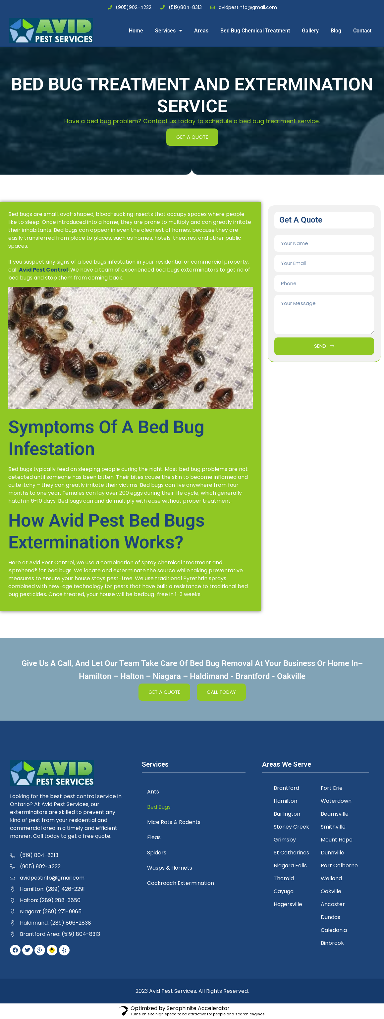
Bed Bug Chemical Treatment (255, 30)
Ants (154, 791)
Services (168, 30)
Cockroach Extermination (181, 883)
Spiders (158, 852)
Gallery (310, 30)
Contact (362, 30)
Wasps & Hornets (170, 868)
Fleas (155, 837)
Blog (336, 30)
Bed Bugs (160, 807)
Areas (201, 30)
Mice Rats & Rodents (175, 822)
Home (136, 30)
